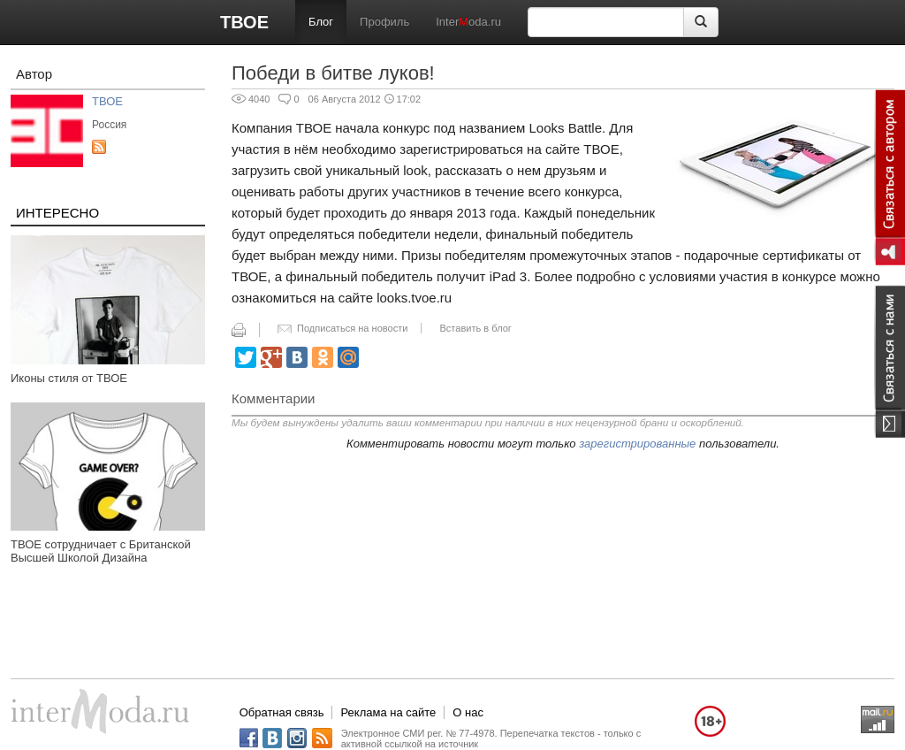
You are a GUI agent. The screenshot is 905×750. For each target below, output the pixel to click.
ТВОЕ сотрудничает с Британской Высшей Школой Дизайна (101, 551)
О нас (467, 712)
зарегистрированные (637, 443)
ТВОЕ (244, 22)
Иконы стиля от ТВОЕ (69, 378)
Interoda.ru (468, 21)
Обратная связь (282, 712)
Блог (320, 21)
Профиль (384, 21)
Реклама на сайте (388, 712)
